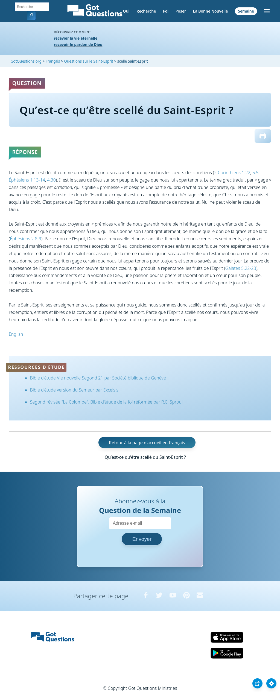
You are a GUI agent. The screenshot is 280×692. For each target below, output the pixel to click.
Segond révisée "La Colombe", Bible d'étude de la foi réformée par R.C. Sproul (106, 402)
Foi (165, 11)
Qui (126, 11)
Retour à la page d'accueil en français (147, 443)
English (16, 334)
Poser (181, 11)
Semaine (246, 11)
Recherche (146, 11)
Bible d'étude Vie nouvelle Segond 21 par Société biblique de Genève (98, 378)
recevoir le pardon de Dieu (78, 44)
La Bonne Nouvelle (210, 11)
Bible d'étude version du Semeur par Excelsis (74, 390)
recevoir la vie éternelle (75, 38)
